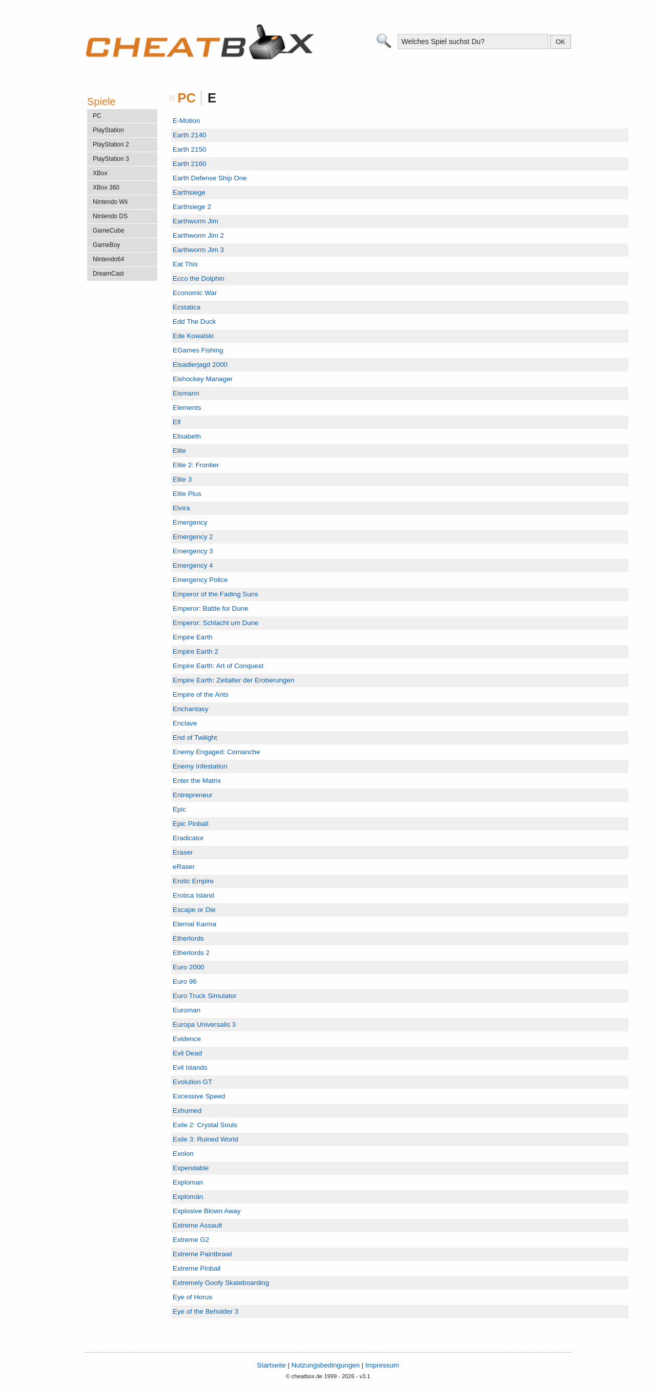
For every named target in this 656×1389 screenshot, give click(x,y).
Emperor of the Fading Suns (215, 594)
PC (187, 98)
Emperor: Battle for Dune (210, 608)
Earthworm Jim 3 (198, 250)
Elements (187, 407)
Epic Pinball (191, 823)
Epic (179, 809)
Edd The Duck (194, 321)
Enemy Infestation (200, 766)
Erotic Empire (193, 881)
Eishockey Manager (203, 379)
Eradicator (188, 838)
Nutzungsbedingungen (325, 1365)
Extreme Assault (197, 1225)
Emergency (190, 522)
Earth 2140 (189, 135)
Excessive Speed (199, 1096)
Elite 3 (182, 479)
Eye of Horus (192, 1297)
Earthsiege (189, 192)
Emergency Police (200, 580)
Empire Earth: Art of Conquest (218, 666)
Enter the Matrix (197, 780)
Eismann (186, 393)
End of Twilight (195, 737)
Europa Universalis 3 (204, 1024)
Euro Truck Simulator (204, 996)
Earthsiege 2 (192, 207)
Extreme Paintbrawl (202, 1254)
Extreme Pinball (196, 1268)
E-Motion (186, 121)
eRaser (184, 866)
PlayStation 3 (111, 158)
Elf (177, 422)
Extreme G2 (191, 1239)
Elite (179, 450)
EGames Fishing (198, 350)
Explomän (188, 1196)
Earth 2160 (189, 164)
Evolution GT (192, 1082)
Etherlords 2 (191, 953)
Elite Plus (187, 493)
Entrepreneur (193, 795)
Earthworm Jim (195, 221)
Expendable (191, 1168)
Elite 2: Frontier (196, 465)
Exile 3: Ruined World (205, 1139)
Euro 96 (185, 981)
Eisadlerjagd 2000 (200, 364)
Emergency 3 (193, 551)
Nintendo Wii (110, 201)
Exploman (188, 1182)
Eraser (183, 852)
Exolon (183, 1153)
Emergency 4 (193, 565)
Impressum (382, 1365)
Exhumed (187, 1110)
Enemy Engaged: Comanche (216, 752)
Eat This (185, 264)
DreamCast (108, 273)
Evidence (187, 1039)
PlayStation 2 (111, 144)
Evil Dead (187, 1053)
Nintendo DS (110, 216)
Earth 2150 (189, 149)
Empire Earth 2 (195, 651)
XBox (100, 173)
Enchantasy (191, 709)
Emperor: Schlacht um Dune (215, 623)
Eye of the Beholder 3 (205, 1311)
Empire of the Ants (201, 694)
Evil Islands (190, 1067)
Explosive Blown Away (206, 1211)
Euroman (186, 1010)
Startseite (271, 1365)
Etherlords (188, 938)
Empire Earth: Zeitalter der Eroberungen (233, 680)
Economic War (195, 293)
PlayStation (108, 130)
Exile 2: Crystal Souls (205, 1125)
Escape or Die (194, 910)
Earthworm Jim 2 (198, 235)
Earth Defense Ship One (210, 178)
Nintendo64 (108, 259)
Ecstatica (186, 307)
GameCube (108, 230)
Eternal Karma (194, 924)
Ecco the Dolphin (198, 278)
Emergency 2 (193, 537)
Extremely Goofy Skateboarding (221, 1283)
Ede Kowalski (193, 336)
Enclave (185, 723)
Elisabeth (187, 436)
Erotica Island (193, 895)
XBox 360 (106, 187)
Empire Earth (193, 637)
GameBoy (106, 244)
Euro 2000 (188, 967)
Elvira (181, 508)
